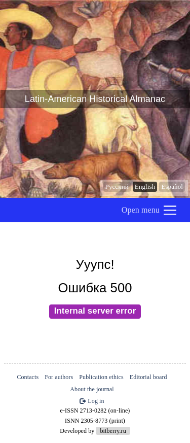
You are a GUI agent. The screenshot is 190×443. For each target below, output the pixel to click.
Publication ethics (101, 377)
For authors (59, 377)
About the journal (91, 389)
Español (172, 186)
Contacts (28, 377)
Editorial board (148, 377)
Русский (117, 186)
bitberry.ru (113, 430)
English (145, 186)
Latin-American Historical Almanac (95, 99)
